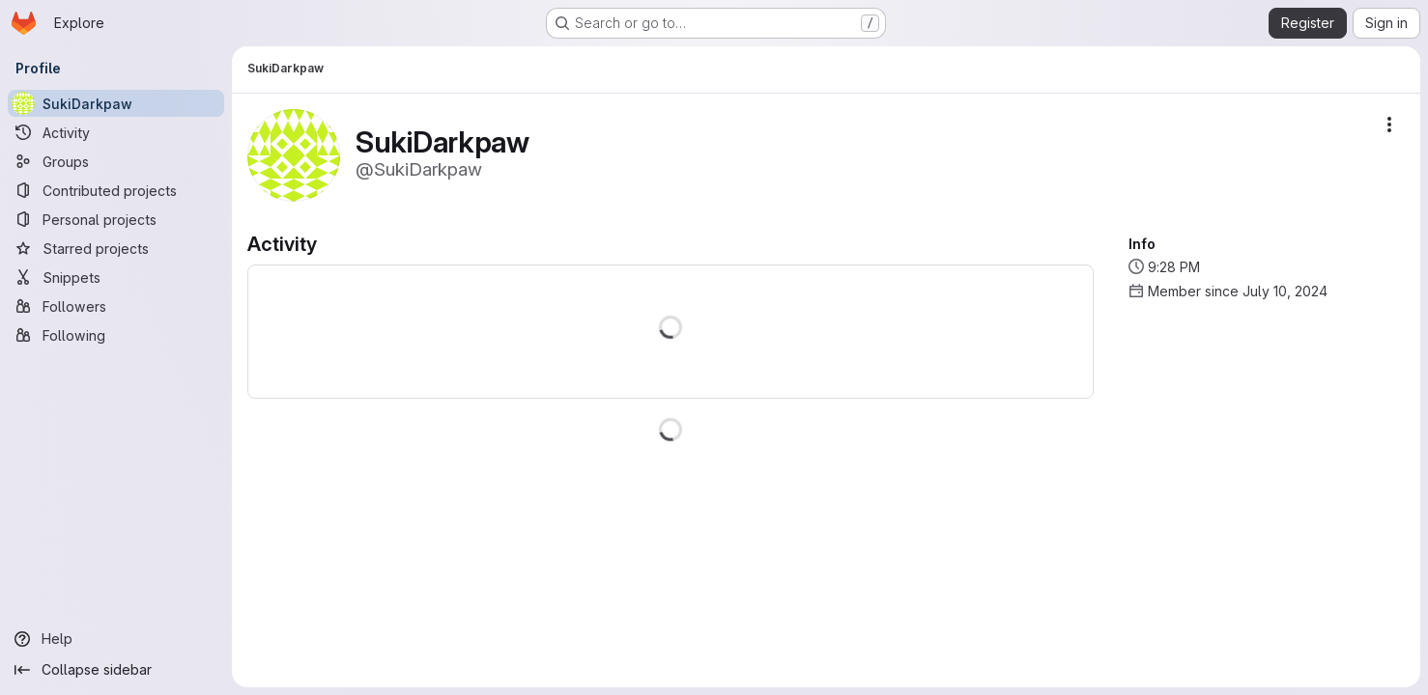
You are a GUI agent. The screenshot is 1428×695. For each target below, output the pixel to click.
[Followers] (116, 306)
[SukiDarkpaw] (116, 103)
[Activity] (116, 132)
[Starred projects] (116, 248)
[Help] (116, 639)
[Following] (116, 334)
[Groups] (116, 161)
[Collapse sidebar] (116, 669)
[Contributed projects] (116, 190)
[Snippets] (116, 277)
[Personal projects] (116, 219)
